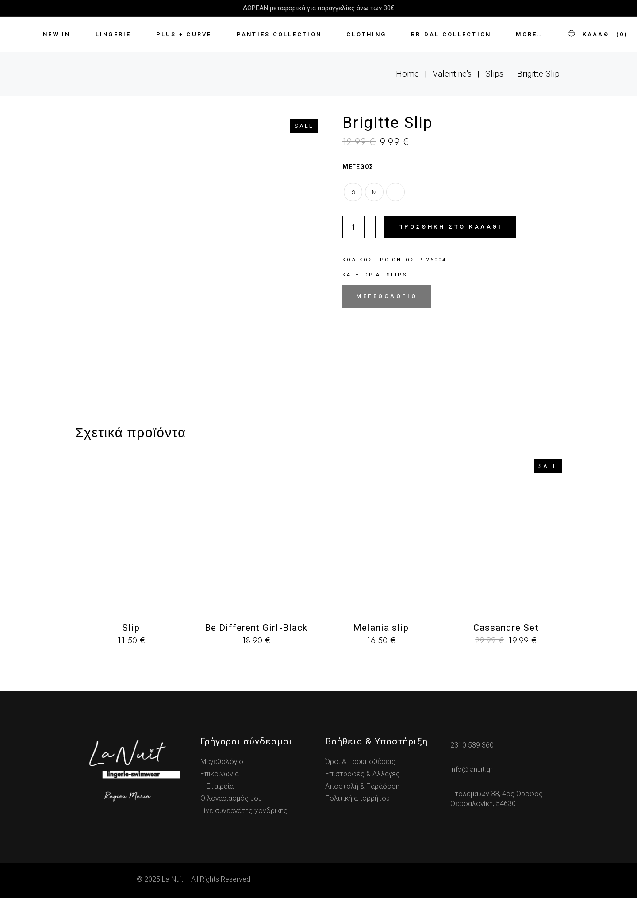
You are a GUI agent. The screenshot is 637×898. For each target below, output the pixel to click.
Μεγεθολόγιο (386, 296)
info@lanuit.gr (471, 769)
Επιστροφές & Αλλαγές (362, 774)
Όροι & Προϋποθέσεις (360, 761)
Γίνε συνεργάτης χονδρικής (244, 810)
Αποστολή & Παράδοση (362, 786)
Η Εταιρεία (217, 786)
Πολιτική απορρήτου (357, 798)
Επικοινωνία (219, 774)
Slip (131, 627)
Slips (397, 275)
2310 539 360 (472, 745)
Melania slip (381, 627)
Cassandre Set (506, 627)
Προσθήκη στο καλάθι (450, 226)
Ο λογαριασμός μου (231, 798)
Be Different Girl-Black (256, 627)
